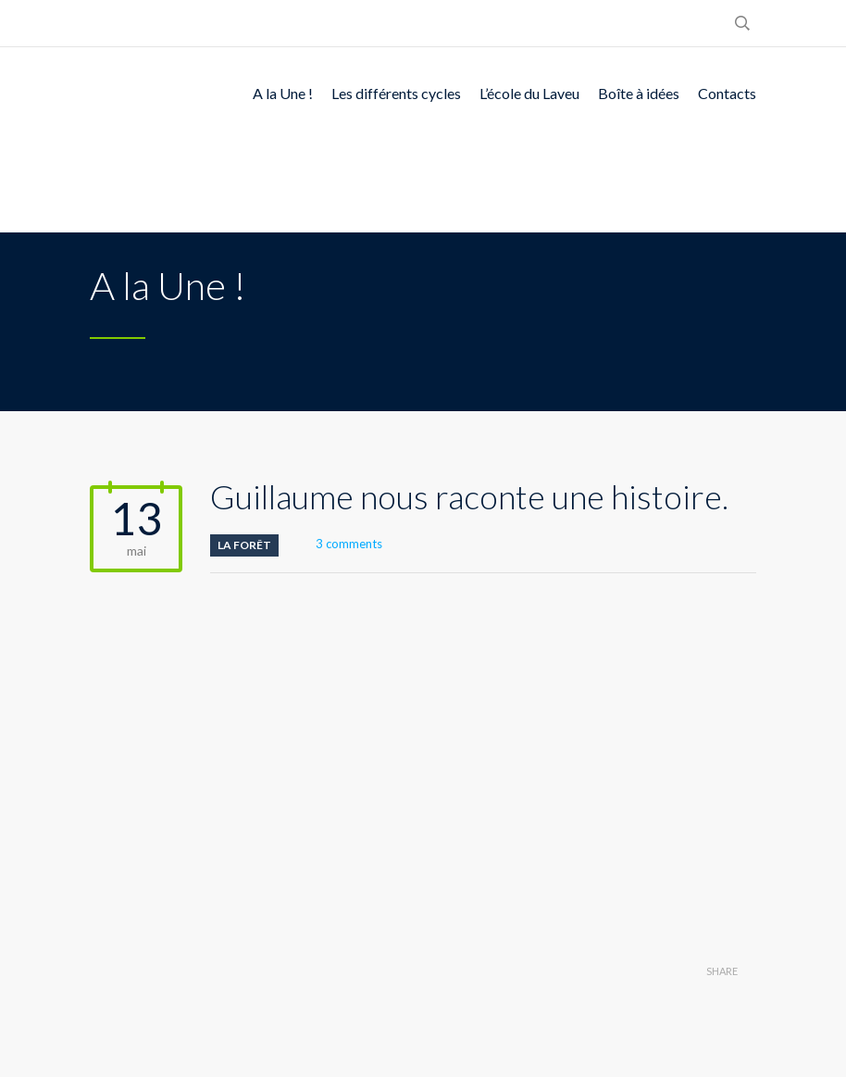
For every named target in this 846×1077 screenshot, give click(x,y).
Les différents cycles (396, 93)
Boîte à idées (638, 93)
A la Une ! (283, 93)
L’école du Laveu (529, 93)
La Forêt (244, 545)
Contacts (727, 93)
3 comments (349, 543)
